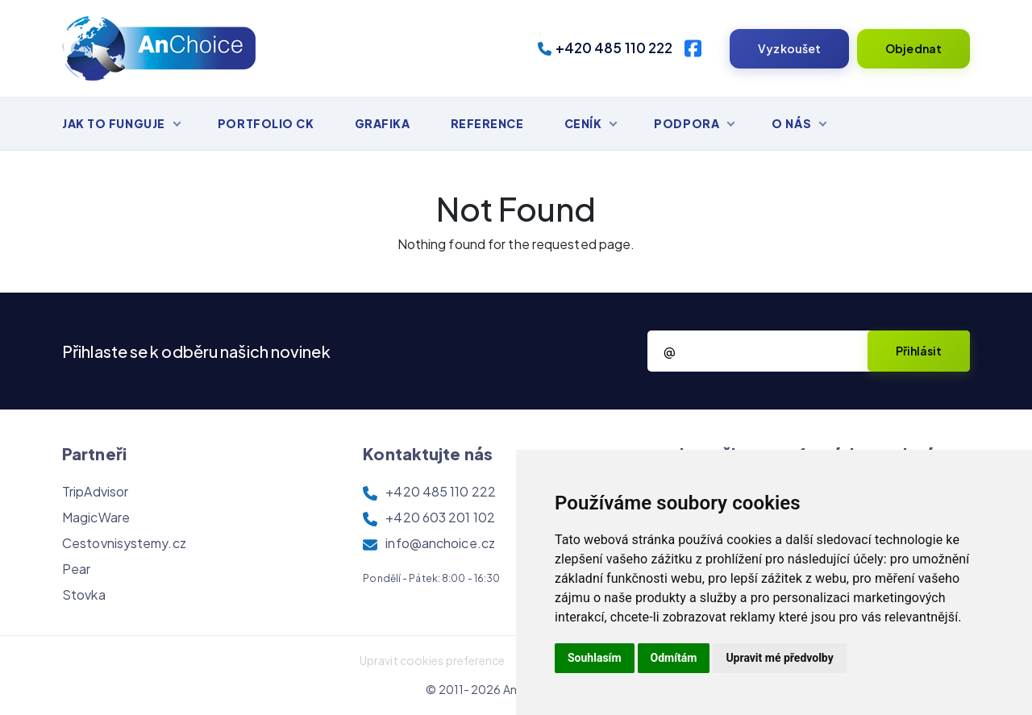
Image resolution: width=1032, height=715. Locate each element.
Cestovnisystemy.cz (124, 542)
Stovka (84, 594)
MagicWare (96, 517)
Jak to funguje (113, 123)
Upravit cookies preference (433, 660)
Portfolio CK (266, 123)
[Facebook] (693, 48)
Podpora (686, 123)
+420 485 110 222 (605, 47)
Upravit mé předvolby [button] (779, 657)
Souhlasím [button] (595, 657)
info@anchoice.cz (440, 542)
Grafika (382, 123)
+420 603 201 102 (440, 517)
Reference (487, 123)
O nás (791, 123)
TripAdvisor (95, 491)
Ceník (583, 123)
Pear (76, 568)
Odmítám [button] (674, 657)
